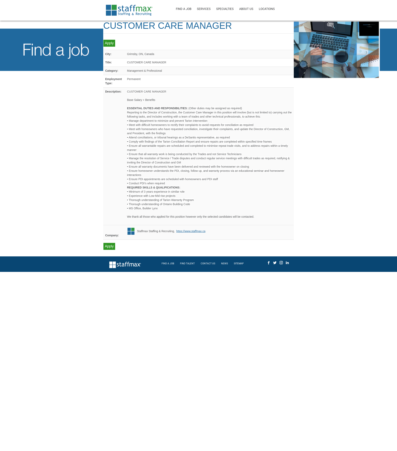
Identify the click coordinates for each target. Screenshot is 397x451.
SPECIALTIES (225, 9)
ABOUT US (246, 9)
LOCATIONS (267, 9)
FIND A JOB (183, 9)
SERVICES (204, 9)
